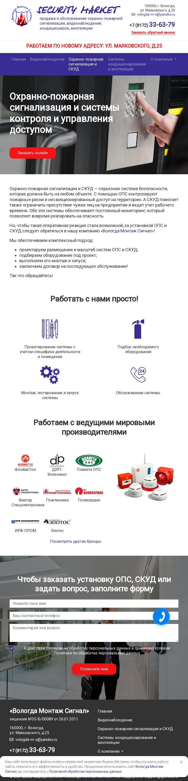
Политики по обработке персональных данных (97, 653)
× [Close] (181, 762)
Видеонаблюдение (47, 59)
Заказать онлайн (33, 153)
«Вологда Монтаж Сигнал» (127, 230)
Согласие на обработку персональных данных (88, 648)
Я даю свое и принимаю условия (97, 650)
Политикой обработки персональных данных (85, 771)
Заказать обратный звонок (153, 32)
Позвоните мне (94, 669)
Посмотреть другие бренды (75, 541)
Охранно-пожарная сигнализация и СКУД (86, 64)
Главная (19, 59)
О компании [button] (162, 59)
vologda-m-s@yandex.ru (153, 14)
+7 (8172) (152, 25)
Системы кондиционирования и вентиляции (127, 64)
